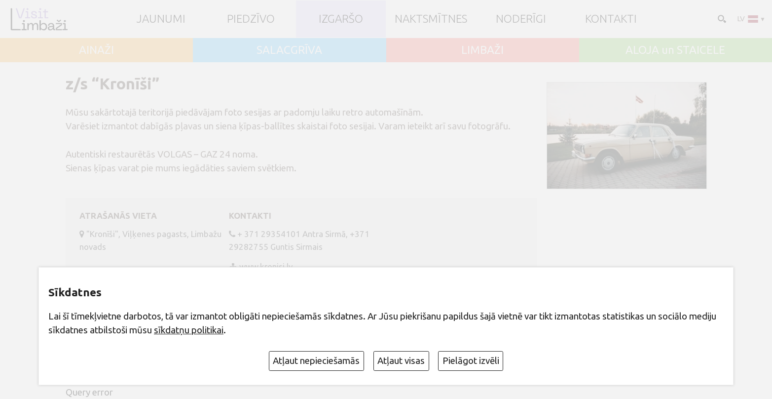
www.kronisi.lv (266, 266)
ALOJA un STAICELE (675, 50)
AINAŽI (96, 50)
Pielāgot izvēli (470, 360)
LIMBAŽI (482, 50)
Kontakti (611, 19)
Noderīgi (521, 19)
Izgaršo (341, 19)
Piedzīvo (251, 19)
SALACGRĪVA (289, 50)
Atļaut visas (401, 360)
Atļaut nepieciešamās (316, 360)
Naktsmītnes (431, 19)
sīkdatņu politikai (188, 329)
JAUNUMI (161, 19)
